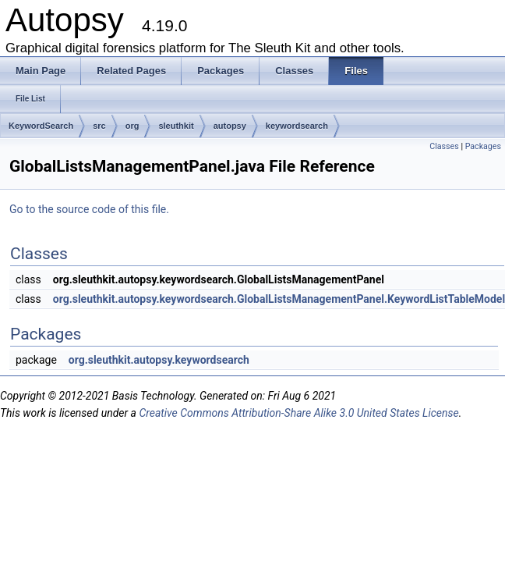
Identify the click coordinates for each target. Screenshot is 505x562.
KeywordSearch (41, 125)
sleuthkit (175, 125)
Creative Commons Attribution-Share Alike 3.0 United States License (298, 413)
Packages (483, 146)
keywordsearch (297, 125)
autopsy (230, 125)
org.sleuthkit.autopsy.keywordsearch (159, 360)
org (132, 125)
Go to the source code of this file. (89, 209)
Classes (443, 146)
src (99, 125)
